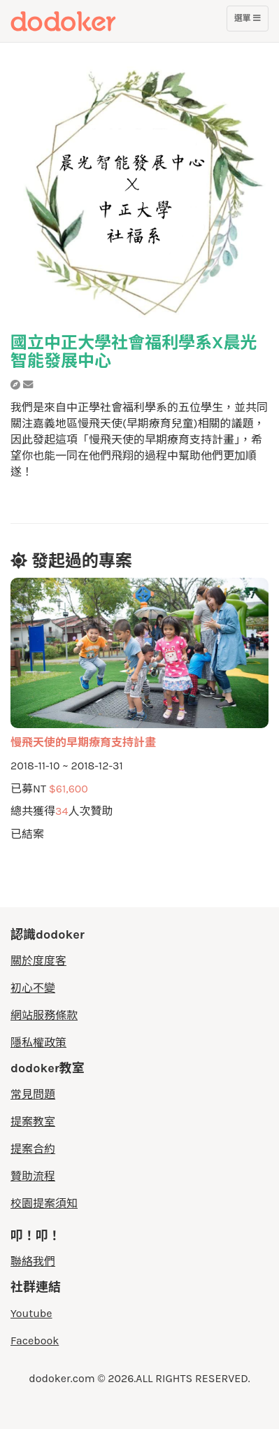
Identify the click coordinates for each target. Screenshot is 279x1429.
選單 (247, 21)
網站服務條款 (44, 1015)
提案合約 (32, 1149)
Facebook (34, 1340)
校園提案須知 (44, 1203)
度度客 (89, 21)
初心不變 (32, 988)
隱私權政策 (38, 1042)
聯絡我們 (32, 1261)
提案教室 (32, 1121)
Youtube (31, 1313)
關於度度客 (38, 960)
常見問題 (32, 1094)
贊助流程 (32, 1176)
